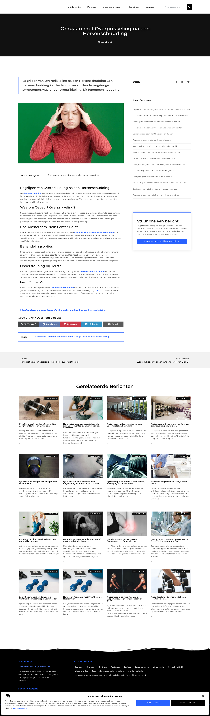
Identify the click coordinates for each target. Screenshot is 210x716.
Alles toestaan (153, 703)
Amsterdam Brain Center (92, 271)
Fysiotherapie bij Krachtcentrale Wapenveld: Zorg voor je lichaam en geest (124, 599)
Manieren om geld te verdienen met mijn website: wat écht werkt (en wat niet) (110, 675)
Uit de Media (74, 7)
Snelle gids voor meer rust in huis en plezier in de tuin (156, 122)
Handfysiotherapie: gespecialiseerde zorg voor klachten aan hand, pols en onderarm (81, 426)
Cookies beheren (188, 703)
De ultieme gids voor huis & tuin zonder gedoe (153, 170)
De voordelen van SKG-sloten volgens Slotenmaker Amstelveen (160, 116)
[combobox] (175, 7)
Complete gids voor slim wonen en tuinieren (152, 177)
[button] (203, 696)
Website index (81, 671)
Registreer (133, 7)
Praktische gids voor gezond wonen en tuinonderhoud (157, 152)
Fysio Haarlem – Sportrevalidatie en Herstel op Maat (168, 598)
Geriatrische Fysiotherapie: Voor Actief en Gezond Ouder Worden (81, 540)
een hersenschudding (63, 287)
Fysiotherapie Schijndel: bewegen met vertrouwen (38, 482)
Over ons (78, 667)
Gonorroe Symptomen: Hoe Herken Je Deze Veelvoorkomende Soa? (169, 540)
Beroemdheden (142, 667)
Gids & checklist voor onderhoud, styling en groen (154, 158)
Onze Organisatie (112, 7)
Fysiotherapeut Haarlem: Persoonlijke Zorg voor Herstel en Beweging (37, 425)
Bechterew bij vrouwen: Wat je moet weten (169, 482)
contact (98, 290)
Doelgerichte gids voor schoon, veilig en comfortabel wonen (159, 164)
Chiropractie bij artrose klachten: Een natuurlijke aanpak (37, 540)
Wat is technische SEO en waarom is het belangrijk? (155, 146)
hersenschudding (33, 193)
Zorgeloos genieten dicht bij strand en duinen (153, 134)
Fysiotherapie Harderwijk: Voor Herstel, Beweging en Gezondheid (126, 482)
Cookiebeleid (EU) (176, 667)
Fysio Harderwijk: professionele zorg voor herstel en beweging (124, 425)
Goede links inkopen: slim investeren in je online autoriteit (118, 671)
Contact (150, 7)
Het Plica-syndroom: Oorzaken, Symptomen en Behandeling (122, 540)
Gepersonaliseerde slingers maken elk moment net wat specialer (161, 109)
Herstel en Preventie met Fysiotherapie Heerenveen (82, 598)
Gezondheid (105, 42)
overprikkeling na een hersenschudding (94, 232)
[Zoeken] (189, 7)
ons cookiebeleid (20, 708)
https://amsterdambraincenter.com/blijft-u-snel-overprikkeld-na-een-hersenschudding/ (63, 310)
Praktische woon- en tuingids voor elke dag (152, 140)
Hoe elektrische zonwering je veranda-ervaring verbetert (157, 128)
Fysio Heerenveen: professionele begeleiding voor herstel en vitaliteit (81, 482)
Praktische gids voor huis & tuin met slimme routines (156, 195)
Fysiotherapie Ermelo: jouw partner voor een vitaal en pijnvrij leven (170, 425)
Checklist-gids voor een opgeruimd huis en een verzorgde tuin (160, 183)
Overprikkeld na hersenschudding (91, 336)
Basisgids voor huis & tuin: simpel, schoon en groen (155, 189)
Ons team (90, 667)
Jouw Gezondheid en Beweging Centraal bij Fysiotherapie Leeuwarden (38, 598)
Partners (91, 7)
